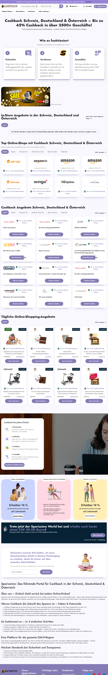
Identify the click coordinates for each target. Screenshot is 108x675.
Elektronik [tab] (64, 134)
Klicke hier (89, 2)
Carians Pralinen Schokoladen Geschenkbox (40, 375)
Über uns (24, 658)
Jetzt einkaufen (14, 343)
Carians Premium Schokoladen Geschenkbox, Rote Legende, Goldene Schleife (94, 376)
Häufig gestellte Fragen (28, 660)
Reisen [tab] (13, 134)
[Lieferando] (13, 168)
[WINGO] (40, 169)
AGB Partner (45, 660)
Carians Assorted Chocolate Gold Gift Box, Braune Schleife (94, 335)
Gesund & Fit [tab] (23, 134)
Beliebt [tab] (5, 134)
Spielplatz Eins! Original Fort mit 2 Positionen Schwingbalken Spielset (14, 336)
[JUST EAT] (13, 148)
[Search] (29, 6)
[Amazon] (40, 148)
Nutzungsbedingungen (48, 665)
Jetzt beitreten (98, 518)
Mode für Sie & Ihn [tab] (38, 134)
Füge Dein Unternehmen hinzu (71, 660)
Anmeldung (101, 523)
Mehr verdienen (44, 11)
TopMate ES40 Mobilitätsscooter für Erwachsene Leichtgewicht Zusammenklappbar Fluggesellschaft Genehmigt (67, 377)
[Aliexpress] (67, 169)
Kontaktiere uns (26, 663)
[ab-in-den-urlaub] (94, 168)
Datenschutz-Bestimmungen (50, 663)
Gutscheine (31, 11)
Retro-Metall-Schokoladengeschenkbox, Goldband (67, 336)
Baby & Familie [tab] (52, 134)
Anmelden (87, 6)
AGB (43, 658)
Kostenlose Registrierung (14, 447)
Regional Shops (7, 11)
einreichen (46, 555)
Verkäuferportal (66, 663)
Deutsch (73, 6)
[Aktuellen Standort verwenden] (61, 6)
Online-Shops (20, 11)
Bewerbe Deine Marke (68, 658)
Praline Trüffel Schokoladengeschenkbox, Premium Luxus (40, 336)
